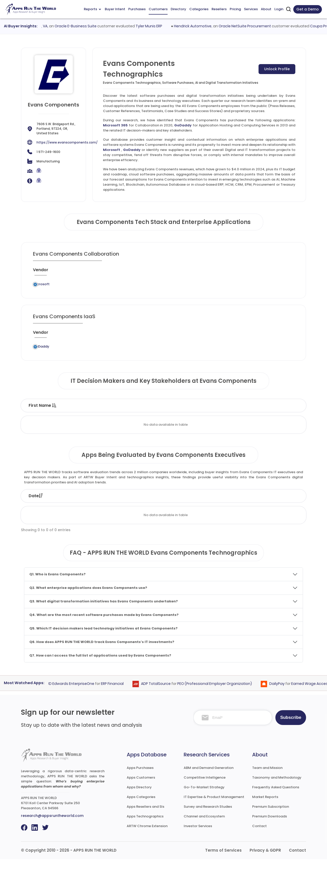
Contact (259, 836)
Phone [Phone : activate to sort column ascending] (283, 415)
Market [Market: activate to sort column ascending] (279, 506)
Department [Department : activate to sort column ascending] (207, 415)
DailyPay (280, 693)
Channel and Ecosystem (204, 826)
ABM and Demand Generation (208, 777)
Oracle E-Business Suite (79, 26)
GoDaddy (183, 125)
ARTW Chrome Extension (147, 836)
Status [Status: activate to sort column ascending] (117, 506)
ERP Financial (115, 693)
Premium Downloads (269, 826)
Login (278, 9)
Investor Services (198, 836)
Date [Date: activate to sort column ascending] (36, 506)
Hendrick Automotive (196, 26)
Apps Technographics (145, 826)
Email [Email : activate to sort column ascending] (250, 415)
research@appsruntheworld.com (52, 825)
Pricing (235, 9)
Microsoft (111, 149)
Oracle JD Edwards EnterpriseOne (67, 693)
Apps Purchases (140, 777)
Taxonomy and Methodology (276, 787)
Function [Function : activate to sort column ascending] (162, 415)
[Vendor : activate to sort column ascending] (45, 272)
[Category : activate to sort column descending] (155, 272)
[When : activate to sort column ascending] (236, 272)
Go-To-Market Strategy (204, 797)
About (266, 9)
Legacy (65, 285)
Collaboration (153, 285)
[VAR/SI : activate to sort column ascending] (212, 272)
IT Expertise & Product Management (214, 806)
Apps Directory (139, 797)
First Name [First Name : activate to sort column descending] (42, 415)
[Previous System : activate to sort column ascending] (80, 272)
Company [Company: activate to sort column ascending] (74, 506)
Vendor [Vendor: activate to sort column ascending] (155, 506)
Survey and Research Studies (208, 816)
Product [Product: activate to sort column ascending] (194, 506)
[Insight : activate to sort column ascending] (280, 272)
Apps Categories (141, 806)
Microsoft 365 (115, 125)
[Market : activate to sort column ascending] (185, 272)
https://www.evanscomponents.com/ (67, 142)
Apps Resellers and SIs (145, 816)
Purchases (137, 9)
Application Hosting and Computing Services (156, 354)
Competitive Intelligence (205, 787)
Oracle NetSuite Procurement (249, 26)
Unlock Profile (277, 69)
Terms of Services (223, 860)
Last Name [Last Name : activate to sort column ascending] (89, 415)
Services (251, 9)
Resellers (219, 9)
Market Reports (265, 806)
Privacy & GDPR (265, 860)
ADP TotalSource (159, 693)
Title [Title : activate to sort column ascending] (129, 415)
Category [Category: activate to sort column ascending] (237, 506)
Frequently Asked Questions (275, 797)
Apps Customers (141, 787)
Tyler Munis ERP (152, 26)
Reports (92, 9)
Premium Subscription (270, 816)
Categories (198, 9)
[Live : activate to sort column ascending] (257, 272)
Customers (158, 9)
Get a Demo (307, 9)
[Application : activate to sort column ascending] (121, 272)
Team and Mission (267, 777)
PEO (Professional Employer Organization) (217, 693)
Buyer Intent (115, 9)
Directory (178, 9)
